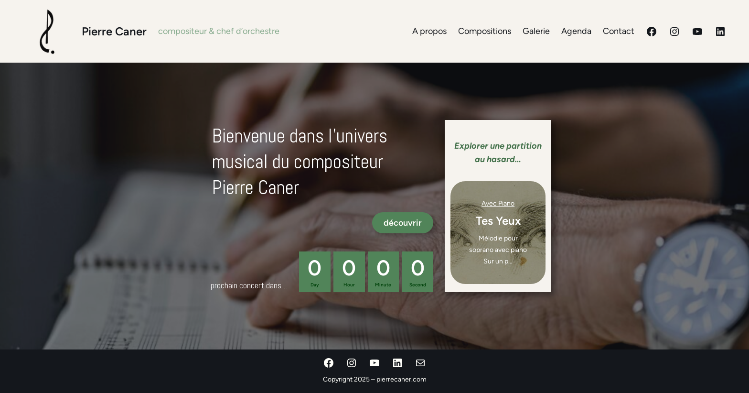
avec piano (498, 203)
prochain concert (237, 285)
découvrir (403, 223)
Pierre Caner (114, 31)
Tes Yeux (498, 221)
